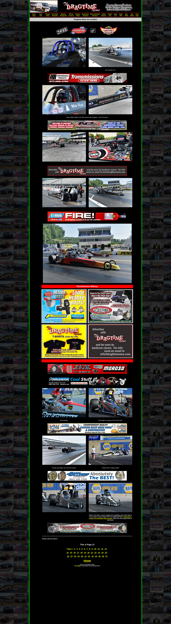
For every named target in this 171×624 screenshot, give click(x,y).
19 (85, 553)
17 (78, 553)
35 (99, 556)
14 (67, 553)
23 (99, 553)
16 (74, 553)
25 (106, 553)
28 (75, 556)
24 (102, 553)
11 (99, 549)
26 (68, 556)
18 (81, 553)
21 (92, 553)
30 (82, 556)
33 (92, 556)
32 (89, 556)
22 (95, 553)
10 (95, 549)
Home (87, 560)
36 (103, 556)
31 (85, 556)
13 (106, 549)
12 (102, 549)
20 (88, 553)
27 (72, 556)
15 (71, 553)
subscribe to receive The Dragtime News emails (110, 517)
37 (106, 556)
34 (96, 556)
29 (79, 556)
